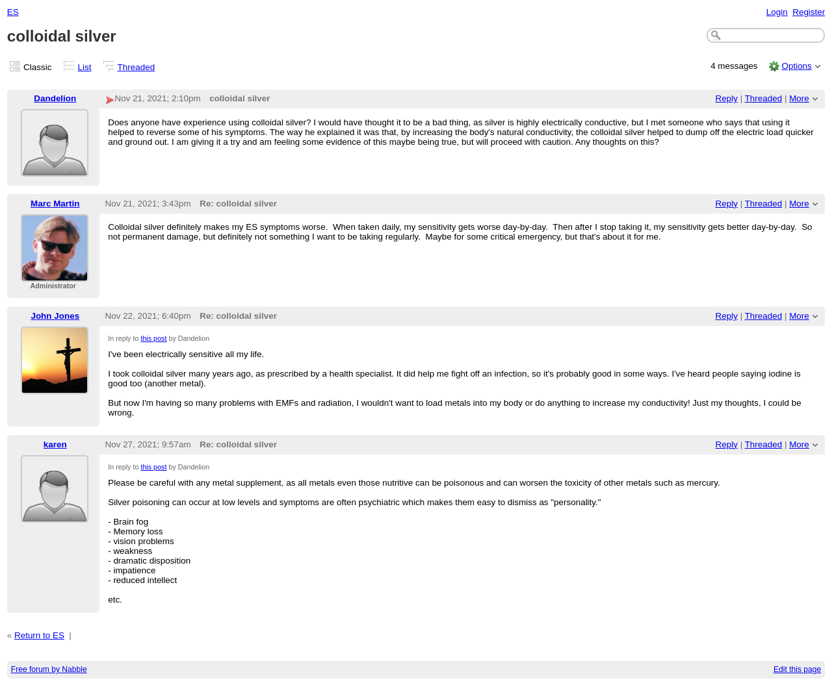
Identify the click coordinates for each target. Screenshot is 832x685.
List (85, 67)
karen (55, 444)
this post (153, 338)
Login (777, 12)
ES (13, 12)
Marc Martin (55, 203)
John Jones (55, 316)
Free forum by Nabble (49, 669)
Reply (727, 98)
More (799, 98)
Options (796, 66)
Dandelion (55, 98)
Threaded (136, 67)
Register (808, 12)
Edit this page (797, 669)
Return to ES (39, 635)
